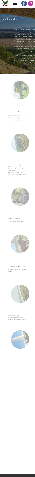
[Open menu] (15, 3)
